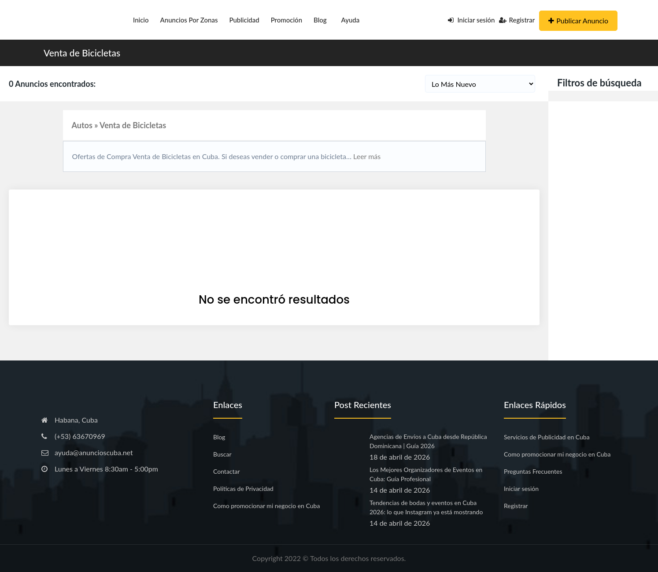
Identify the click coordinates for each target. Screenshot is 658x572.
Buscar (222, 454)
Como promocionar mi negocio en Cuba (266, 505)
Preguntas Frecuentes (533, 471)
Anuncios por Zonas (189, 20)
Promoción (286, 20)
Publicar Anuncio (578, 20)
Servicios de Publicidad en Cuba (547, 437)
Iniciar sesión (471, 20)
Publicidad (244, 20)
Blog (320, 20)
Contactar (226, 471)
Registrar (517, 20)
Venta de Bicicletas (82, 52)
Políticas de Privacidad (243, 488)
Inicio (141, 20)
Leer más (366, 156)
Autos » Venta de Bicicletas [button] (119, 125)
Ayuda (350, 20)
